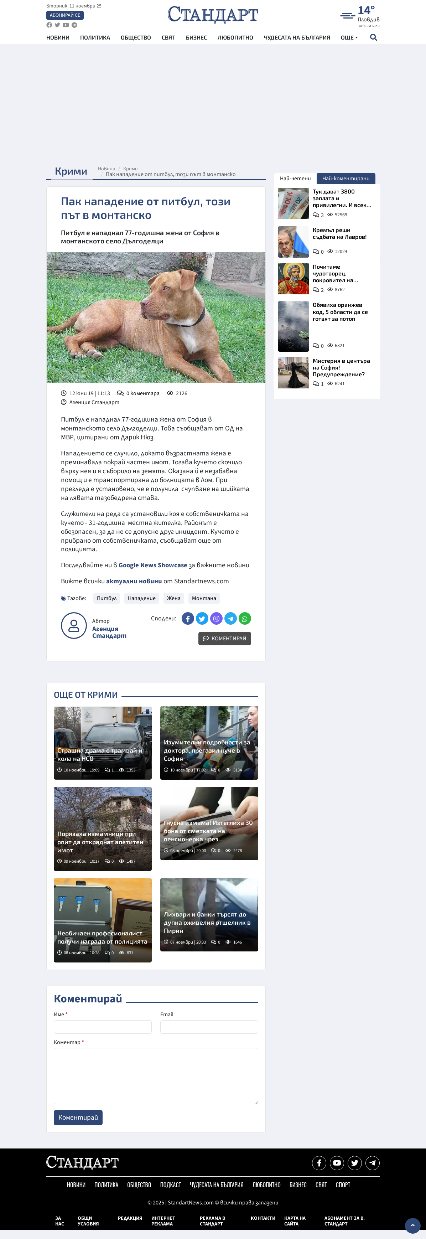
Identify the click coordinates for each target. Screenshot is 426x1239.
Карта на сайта (295, 1230)
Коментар (69, 1051)
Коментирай (224, 647)
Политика (95, 39)
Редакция (130, 1227)
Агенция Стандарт (109, 641)
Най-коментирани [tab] (346, 178)
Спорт (343, 1193)
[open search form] (373, 39)
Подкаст (170, 1193)
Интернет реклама (163, 1230)
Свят (168, 39)
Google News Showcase (154, 565)
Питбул (106, 607)
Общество (136, 39)
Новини (57, 39)
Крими (134, 168)
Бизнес (196, 39)
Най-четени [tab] (295, 178)
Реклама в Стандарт (212, 1230)
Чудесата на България (297, 39)
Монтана (204, 607)
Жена (174, 607)
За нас (59, 1230)
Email (166, 1023)
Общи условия (88, 1230)
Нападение (142, 607)
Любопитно (235, 39)
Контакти (263, 1227)
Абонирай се (65, 16)
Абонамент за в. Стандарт (344, 1230)
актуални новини (134, 590)
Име (61, 1023)
